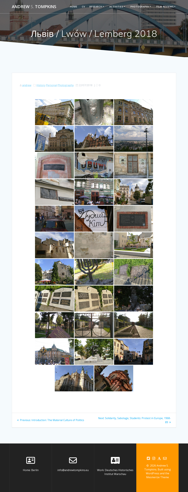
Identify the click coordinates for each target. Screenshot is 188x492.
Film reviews (165, 6)
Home (73, 6)
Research (95, 6)
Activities (116, 6)
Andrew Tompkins (34, 7)
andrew (26, 85)
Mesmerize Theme (157, 477)
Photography (139, 6)
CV (83, 6)
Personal (51, 85)
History (40, 85)
